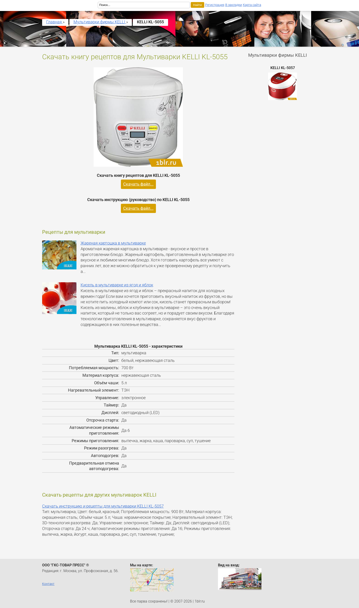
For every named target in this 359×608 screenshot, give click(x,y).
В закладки (233, 5)
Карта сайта (252, 5)
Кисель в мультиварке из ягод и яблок (117, 285)
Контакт (48, 584)
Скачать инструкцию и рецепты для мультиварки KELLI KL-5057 (103, 506)
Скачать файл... (138, 184)
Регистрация (214, 5)
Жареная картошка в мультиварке (113, 243)
